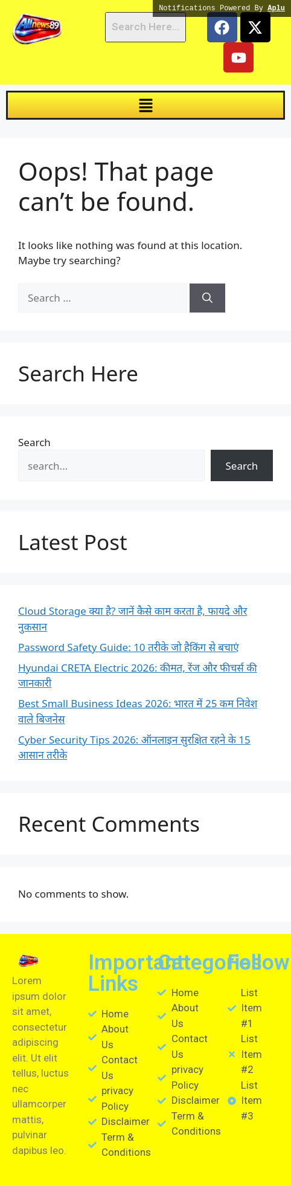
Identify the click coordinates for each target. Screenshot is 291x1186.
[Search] (207, 298)
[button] (145, 105)
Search (34, 442)
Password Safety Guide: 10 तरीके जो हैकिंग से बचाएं (128, 647)
